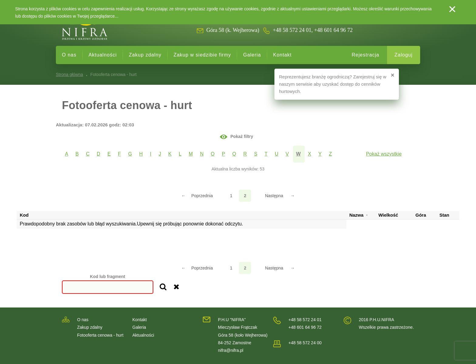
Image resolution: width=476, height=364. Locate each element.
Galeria (252, 54)
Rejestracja (365, 54)
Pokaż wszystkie (384, 153)
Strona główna (69, 74)
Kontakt (282, 54)
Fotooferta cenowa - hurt (100, 335)
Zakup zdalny (145, 54)
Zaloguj (404, 54)
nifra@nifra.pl (230, 350)
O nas (69, 54)
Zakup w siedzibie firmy (202, 54)
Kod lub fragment (107, 276)
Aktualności (103, 54)
